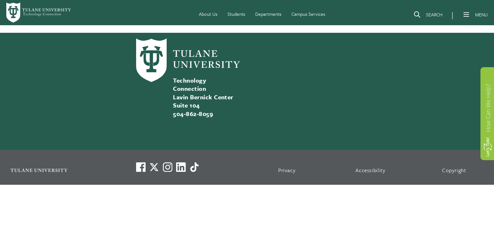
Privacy (287, 170)
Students (236, 13)
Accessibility (370, 170)
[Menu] (466, 14)
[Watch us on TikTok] (194, 167)
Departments (268, 13)
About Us (208, 13)
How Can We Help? (488, 108)
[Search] (427, 16)
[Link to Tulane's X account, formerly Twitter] (154, 167)
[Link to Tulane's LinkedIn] (181, 167)
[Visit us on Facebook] (141, 167)
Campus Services (308, 13)
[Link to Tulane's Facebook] (167, 167)
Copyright (454, 170)
